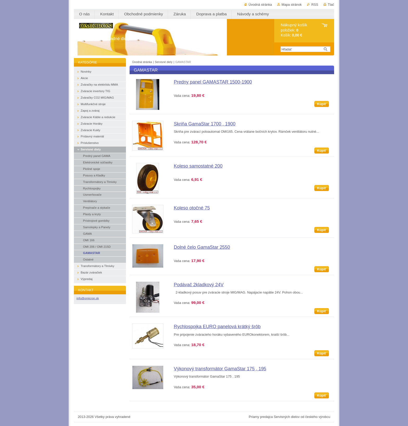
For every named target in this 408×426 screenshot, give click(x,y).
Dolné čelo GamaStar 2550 (202, 247)
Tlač (331, 5)
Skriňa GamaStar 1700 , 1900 (204, 123)
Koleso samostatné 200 (198, 166)
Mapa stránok (292, 5)
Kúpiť (321, 104)
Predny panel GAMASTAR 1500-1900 (213, 82)
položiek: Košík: (294, 30)
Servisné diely (164, 61)
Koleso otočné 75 (192, 208)
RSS (314, 5)
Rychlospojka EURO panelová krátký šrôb (217, 326)
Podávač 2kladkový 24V (199, 284)
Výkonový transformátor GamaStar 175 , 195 (220, 368)
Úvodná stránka (260, 5)
